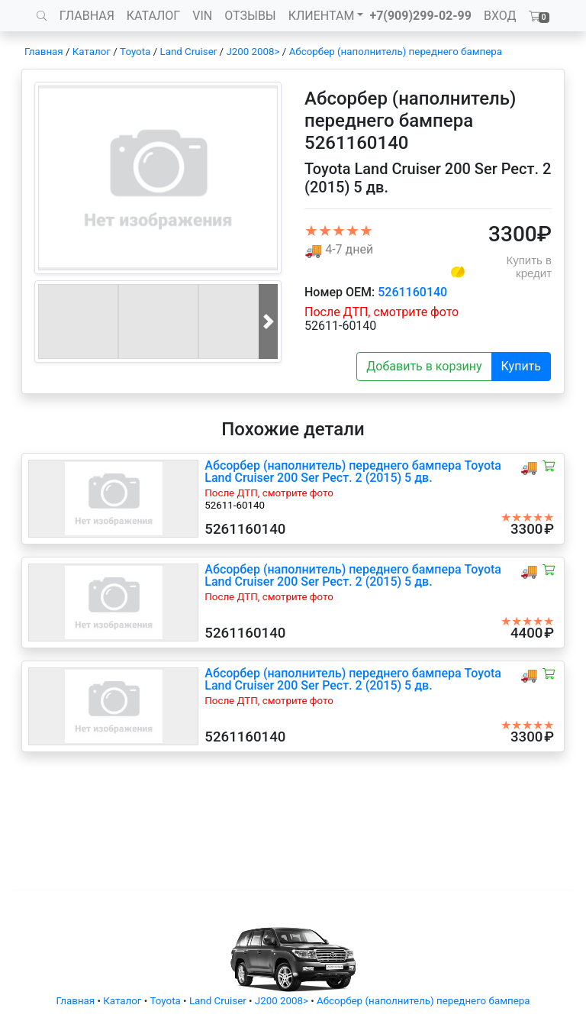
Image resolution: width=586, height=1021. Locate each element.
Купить (521, 366)
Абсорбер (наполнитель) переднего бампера (395, 51)
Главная (43, 51)
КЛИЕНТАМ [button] (321, 15)
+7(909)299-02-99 (420, 15)
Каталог (91, 51)
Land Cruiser (188, 51)
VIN (202, 15)
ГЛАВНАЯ (87, 15)
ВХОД (500, 15)
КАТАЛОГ (153, 15)
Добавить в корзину (423, 366)
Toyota (135, 51)
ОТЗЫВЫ (249, 15)
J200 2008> (252, 51)
